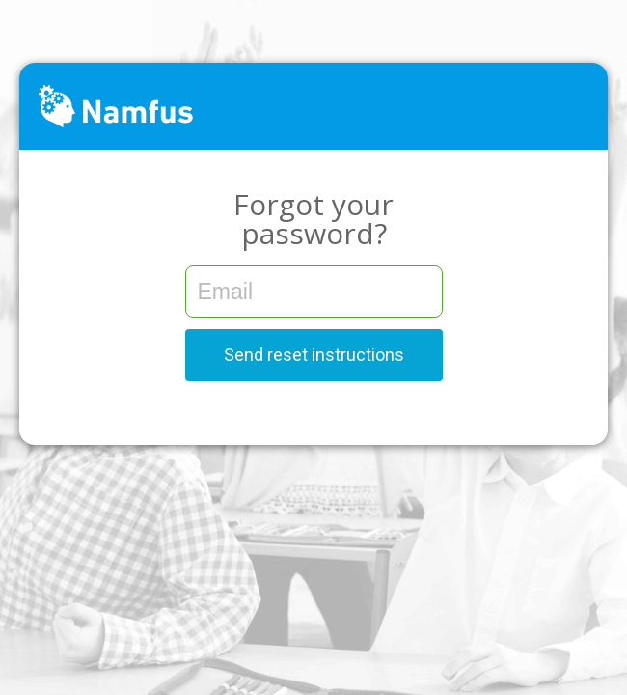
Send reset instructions (314, 355)
